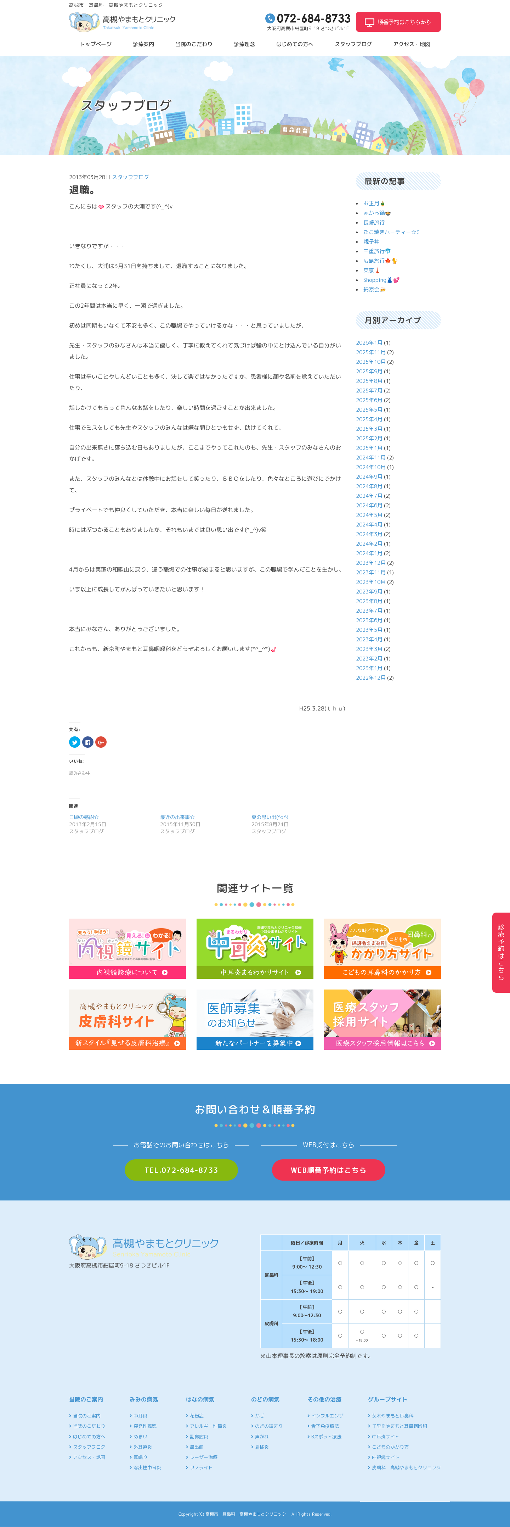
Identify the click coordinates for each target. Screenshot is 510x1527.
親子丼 (371, 241)
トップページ (96, 44)
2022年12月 (371, 677)
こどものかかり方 (388, 1447)
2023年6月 (369, 620)
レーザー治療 (201, 1457)
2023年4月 (369, 639)
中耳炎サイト (384, 1436)
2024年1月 (369, 553)
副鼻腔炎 (197, 1436)
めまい (138, 1436)
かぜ (257, 1415)
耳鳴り (138, 1457)
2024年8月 (369, 486)
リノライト (199, 1467)
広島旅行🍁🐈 (380, 260)
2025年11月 (371, 352)
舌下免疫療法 (323, 1426)
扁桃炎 (260, 1447)
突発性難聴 (143, 1426)
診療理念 (244, 44)
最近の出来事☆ (177, 817)
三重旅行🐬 (377, 251)
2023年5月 (369, 630)
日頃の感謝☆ (84, 817)
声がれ (260, 1436)
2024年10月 (371, 467)
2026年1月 (369, 342)
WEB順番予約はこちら (329, 1170)
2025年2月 (369, 438)
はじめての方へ (294, 44)
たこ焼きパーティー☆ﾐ (391, 232)
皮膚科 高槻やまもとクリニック (404, 1467)
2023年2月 (369, 658)
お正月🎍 (374, 203)
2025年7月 (369, 390)
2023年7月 (369, 610)
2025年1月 (369, 448)
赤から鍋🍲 (377, 213)
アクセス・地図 (411, 44)
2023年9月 (369, 591)
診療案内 (143, 44)
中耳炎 (138, 1415)
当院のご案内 (85, 1415)
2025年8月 (369, 381)
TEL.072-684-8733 (181, 1170)
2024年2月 (369, 543)
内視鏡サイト (384, 1457)
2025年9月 (369, 371)
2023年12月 (371, 563)
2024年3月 (369, 534)
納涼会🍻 (374, 289)
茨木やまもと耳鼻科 (390, 1415)
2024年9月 (369, 476)
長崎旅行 (374, 222)
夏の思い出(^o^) (269, 817)
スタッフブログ (353, 44)
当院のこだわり (193, 44)
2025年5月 (369, 409)
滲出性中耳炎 (145, 1467)
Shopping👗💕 (381, 280)
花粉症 (195, 1415)
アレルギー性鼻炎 (206, 1426)
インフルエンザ (325, 1415)
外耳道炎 (141, 1447)
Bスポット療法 (324, 1436)
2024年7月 (369, 496)
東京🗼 (372, 270)
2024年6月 (369, 505)
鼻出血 (195, 1447)
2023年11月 (371, 572)
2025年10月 (371, 362)
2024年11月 (371, 457)
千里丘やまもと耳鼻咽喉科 (397, 1426)
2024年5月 (369, 515)
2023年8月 (369, 601)
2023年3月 (369, 649)
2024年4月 (369, 524)
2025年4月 (369, 419)
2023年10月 (371, 582)
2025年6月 (369, 400)
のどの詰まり (267, 1426)
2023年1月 (369, 668)
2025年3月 (369, 429)
